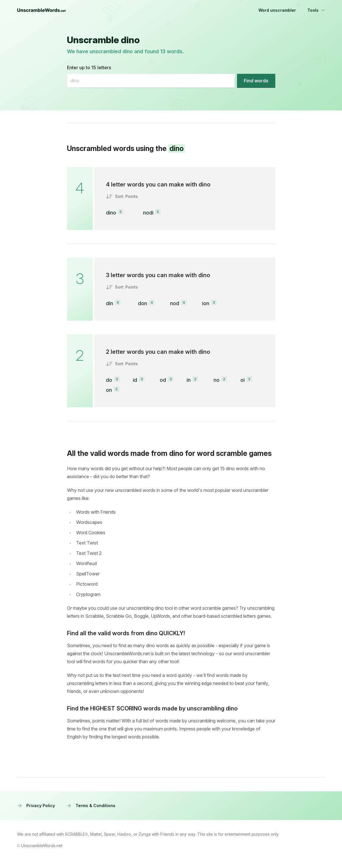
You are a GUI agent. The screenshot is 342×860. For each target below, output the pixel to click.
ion (205, 303)
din (109, 303)
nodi (148, 213)
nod (174, 303)
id (135, 380)
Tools (316, 10)
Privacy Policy (36, 805)
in (189, 380)
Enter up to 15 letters (89, 67)
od (163, 380)
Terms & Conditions (90, 805)
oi (242, 380)
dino (111, 213)
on (109, 390)
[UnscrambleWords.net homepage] (41, 10)
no (216, 380)
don (142, 303)
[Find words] (256, 81)
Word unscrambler (277, 10)
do (109, 380)
